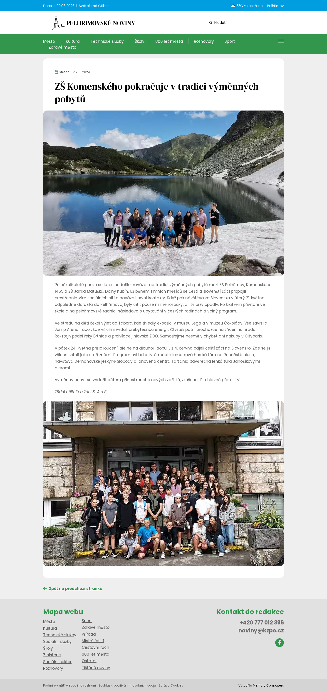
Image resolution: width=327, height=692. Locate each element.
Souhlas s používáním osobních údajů (127, 685)
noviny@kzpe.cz (261, 630)
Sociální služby (57, 641)
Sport (230, 41)
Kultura (73, 41)
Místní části (93, 641)
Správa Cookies (171, 685)
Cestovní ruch (95, 647)
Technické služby (107, 41)
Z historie (52, 655)
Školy (139, 41)
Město (49, 41)
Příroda (89, 634)
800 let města (169, 41)
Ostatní (89, 661)
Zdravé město (62, 47)
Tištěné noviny (96, 667)
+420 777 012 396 (262, 622)
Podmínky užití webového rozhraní (69, 685)
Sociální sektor (57, 661)
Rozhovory (204, 41)
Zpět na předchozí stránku (72, 588)
